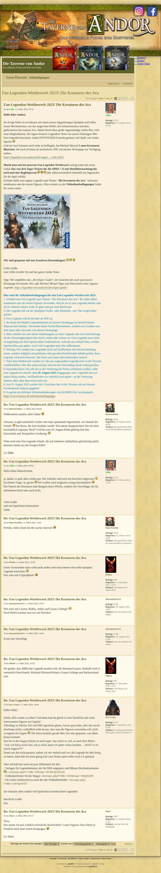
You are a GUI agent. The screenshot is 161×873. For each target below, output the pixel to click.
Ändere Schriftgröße (130, 76)
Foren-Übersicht (16, 77)
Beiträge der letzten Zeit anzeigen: (35, 843)
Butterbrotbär (15, 409)
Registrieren (113, 83)
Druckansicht (125, 76)
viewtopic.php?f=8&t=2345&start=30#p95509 (67, 775)
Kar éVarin (14, 704)
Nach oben (132, 399)
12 (132, 98)
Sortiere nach (77, 843)
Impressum (95, 858)
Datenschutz (106, 858)
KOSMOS (72, 858)
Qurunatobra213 (16, 603)
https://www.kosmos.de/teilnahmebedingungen (29, 396)
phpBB (70, 864)
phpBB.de (93, 866)
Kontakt (53, 858)
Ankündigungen (39, 77)
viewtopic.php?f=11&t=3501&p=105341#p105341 (36, 772)
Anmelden (128, 83)
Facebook (62, 858)
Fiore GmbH (83, 858)
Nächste (128, 844)
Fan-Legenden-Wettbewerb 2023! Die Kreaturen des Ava (50, 92)
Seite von (105, 98)
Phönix (12, 562)
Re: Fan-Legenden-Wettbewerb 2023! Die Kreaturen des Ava (45, 404)
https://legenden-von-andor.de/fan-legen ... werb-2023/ (34, 157)
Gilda (11, 109)
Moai (11, 815)
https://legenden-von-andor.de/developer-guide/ (41, 287)
